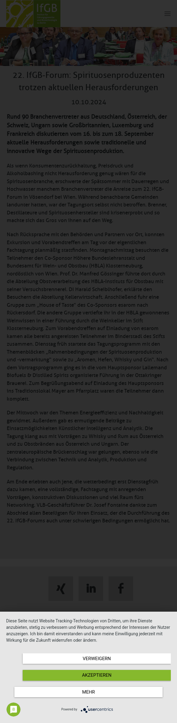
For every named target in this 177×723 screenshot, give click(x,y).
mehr (88, 692)
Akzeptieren (96, 675)
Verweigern (97, 658)
